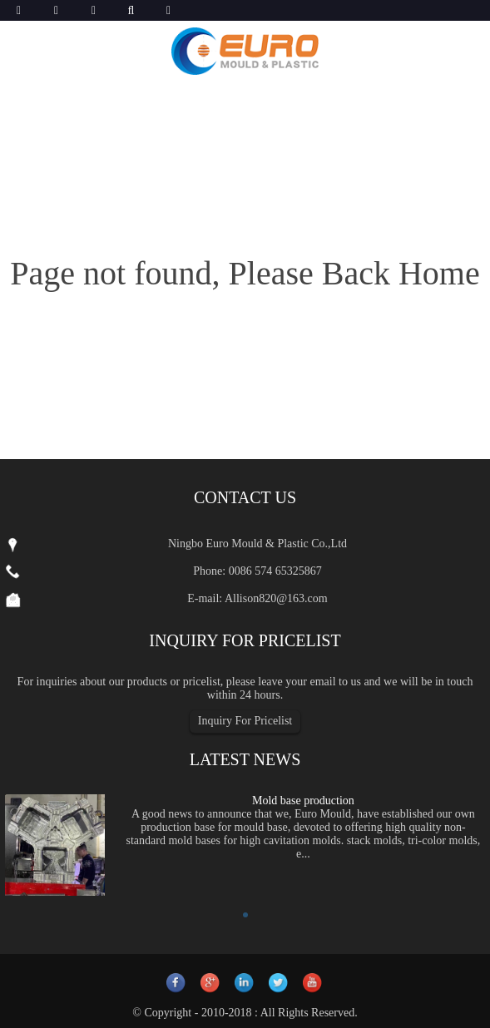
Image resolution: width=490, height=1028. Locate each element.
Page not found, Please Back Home (244, 273)
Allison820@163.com (276, 598)
